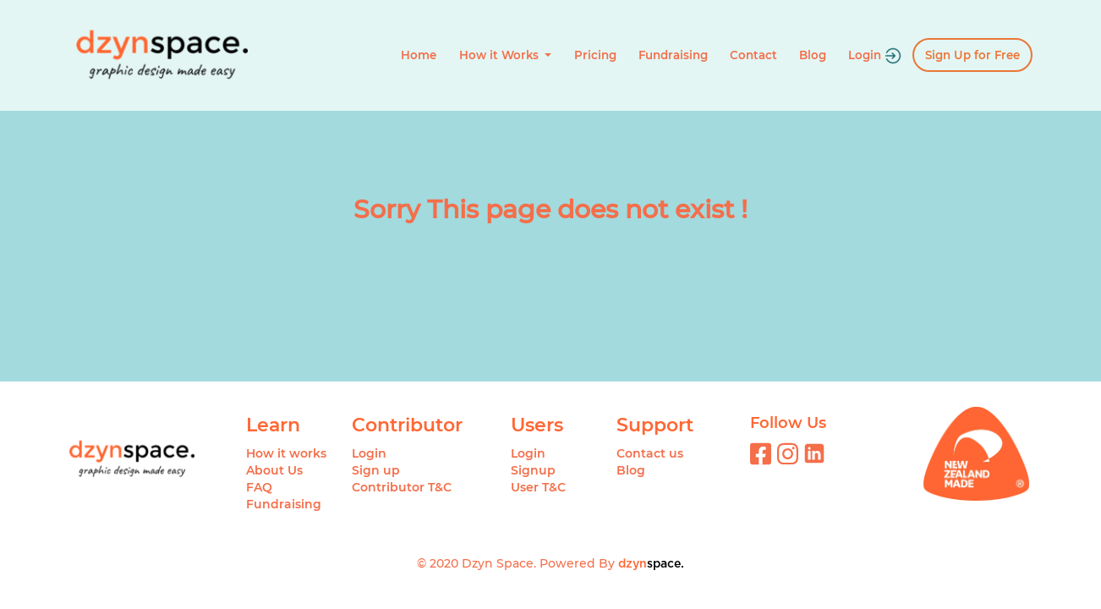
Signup (533, 470)
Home (418, 55)
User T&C (538, 487)
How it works (286, 453)
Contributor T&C (402, 487)
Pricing (595, 55)
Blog (812, 55)
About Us (274, 470)
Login (874, 55)
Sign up (376, 470)
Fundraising (673, 55)
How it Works (500, 55)
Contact (753, 55)
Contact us (649, 453)
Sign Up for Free (972, 55)
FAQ (259, 487)
